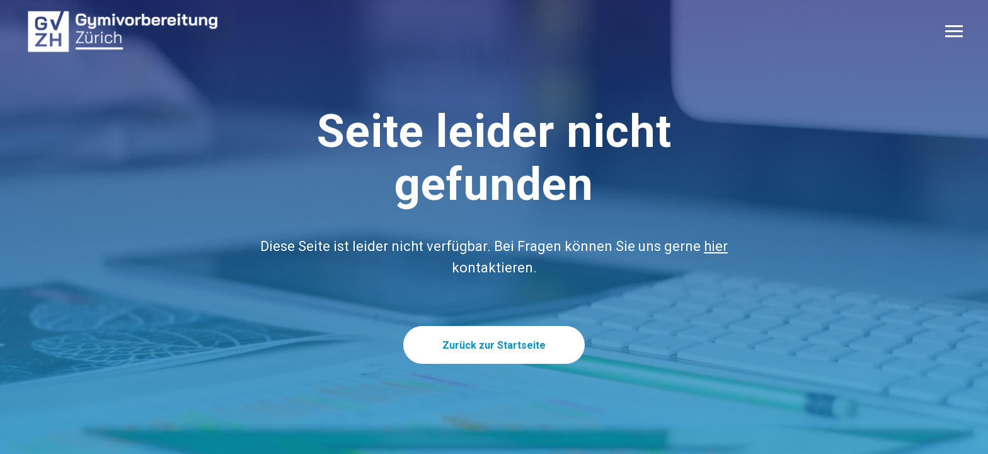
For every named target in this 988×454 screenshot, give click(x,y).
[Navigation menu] (954, 31)
